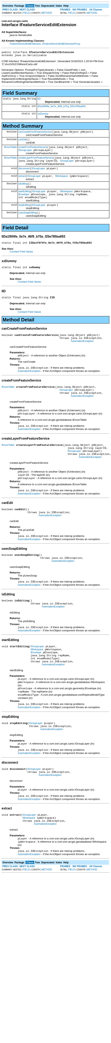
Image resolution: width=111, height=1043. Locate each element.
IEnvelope (23, 202)
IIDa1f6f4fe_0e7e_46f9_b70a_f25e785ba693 (62, 107)
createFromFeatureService (32, 150)
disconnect (24, 173)
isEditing (23, 190)
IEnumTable (10, 150)
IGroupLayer (25, 153)
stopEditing (24, 214)
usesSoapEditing (27, 222)
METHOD (46, 12)
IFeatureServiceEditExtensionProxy (61, 43)
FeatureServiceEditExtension (25, 43)
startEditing (24, 198)
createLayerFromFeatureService (35, 162)
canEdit (22, 142)
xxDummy (43, 115)
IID (39, 100)
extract (22, 182)
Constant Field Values (21, 261)
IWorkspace (61, 182)
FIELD (26, 12)
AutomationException (82, 354)
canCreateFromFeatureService (35, 133)
